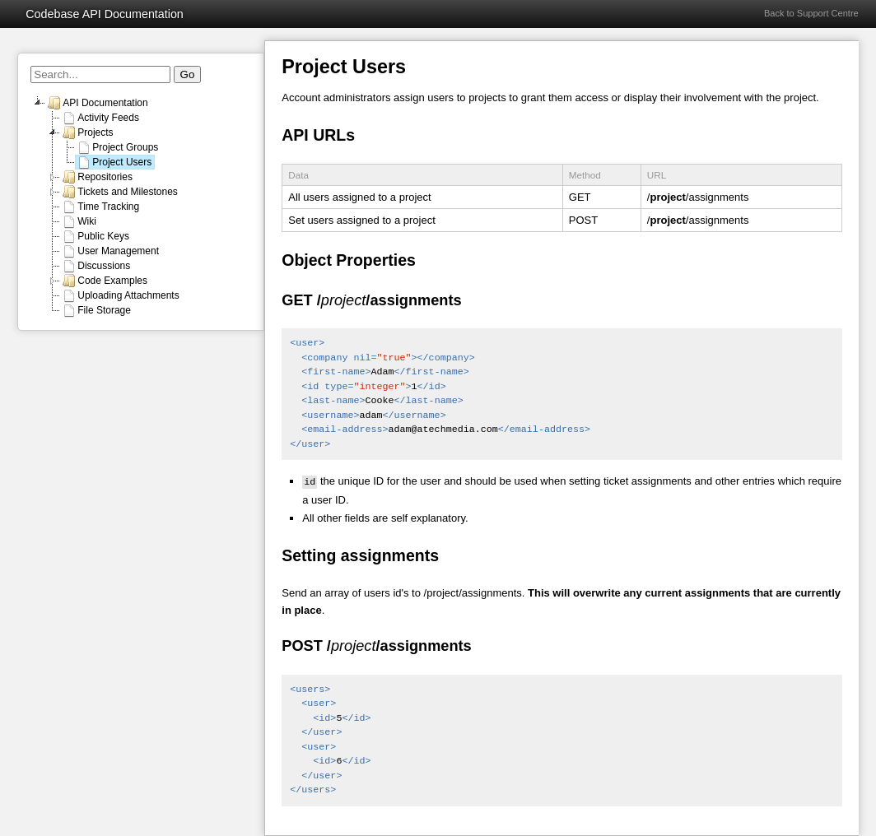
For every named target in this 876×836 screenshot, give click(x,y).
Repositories (97, 177)
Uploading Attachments (120, 295)
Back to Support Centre (811, 13)
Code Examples (104, 280)
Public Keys (95, 236)
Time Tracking (100, 206)
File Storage (96, 310)
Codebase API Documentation (105, 14)
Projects (87, 132)
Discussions (95, 265)
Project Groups (117, 147)
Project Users (113, 162)
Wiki (78, 221)
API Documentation (96, 102)
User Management (110, 251)
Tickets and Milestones (119, 191)
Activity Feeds (100, 117)
